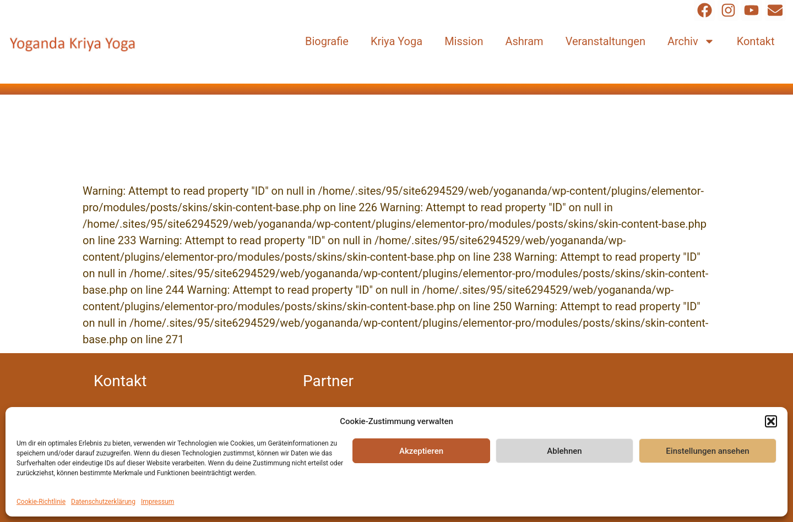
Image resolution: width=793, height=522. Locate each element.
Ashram (524, 41)
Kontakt (756, 41)
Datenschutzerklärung (103, 501)
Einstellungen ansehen (707, 451)
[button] (770, 421)
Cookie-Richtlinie (41, 501)
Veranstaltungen (605, 41)
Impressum (157, 501)
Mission (463, 41)
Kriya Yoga (396, 41)
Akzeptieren (421, 451)
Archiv (691, 41)
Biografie (327, 41)
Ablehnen (564, 451)
